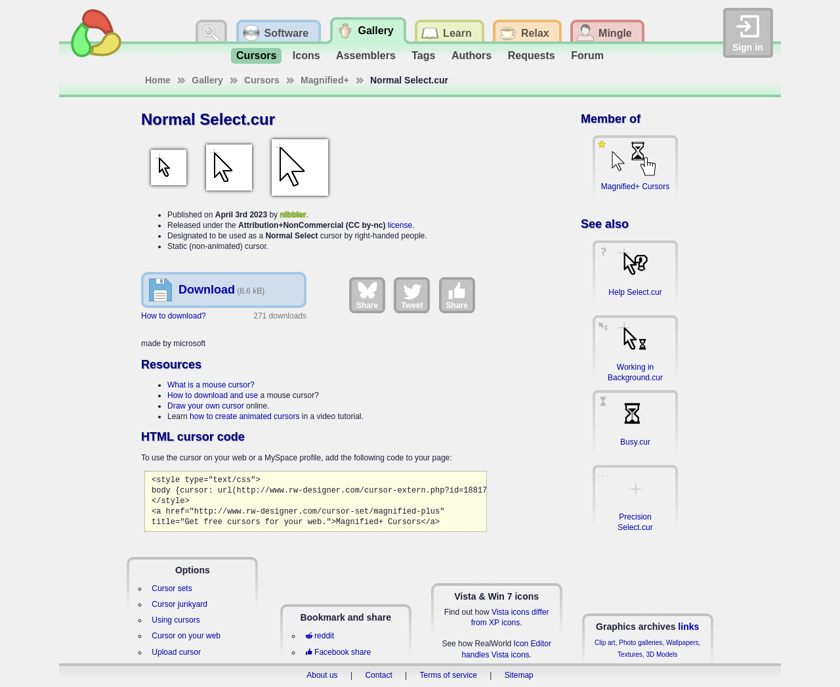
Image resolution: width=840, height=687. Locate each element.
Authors (472, 55)
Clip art (605, 642)
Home (158, 80)
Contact (378, 675)
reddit (319, 635)
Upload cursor (176, 652)
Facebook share (338, 652)
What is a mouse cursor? (211, 384)
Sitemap (519, 675)
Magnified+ (325, 80)
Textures (630, 654)
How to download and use (212, 395)
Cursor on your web (186, 635)
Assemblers (366, 55)
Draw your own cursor (205, 405)
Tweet (412, 295)
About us (321, 675)
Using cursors (176, 620)
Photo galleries (640, 642)
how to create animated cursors (244, 416)
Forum (587, 55)
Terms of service (448, 675)
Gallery (207, 80)
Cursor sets (172, 588)
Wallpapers (682, 642)
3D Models (661, 654)
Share (367, 295)
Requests (531, 55)
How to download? (173, 316)
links (688, 626)
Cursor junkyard (179, 604)
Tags (423, 55)
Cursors (256, 55)
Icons (306, 55)
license (400, 225)
